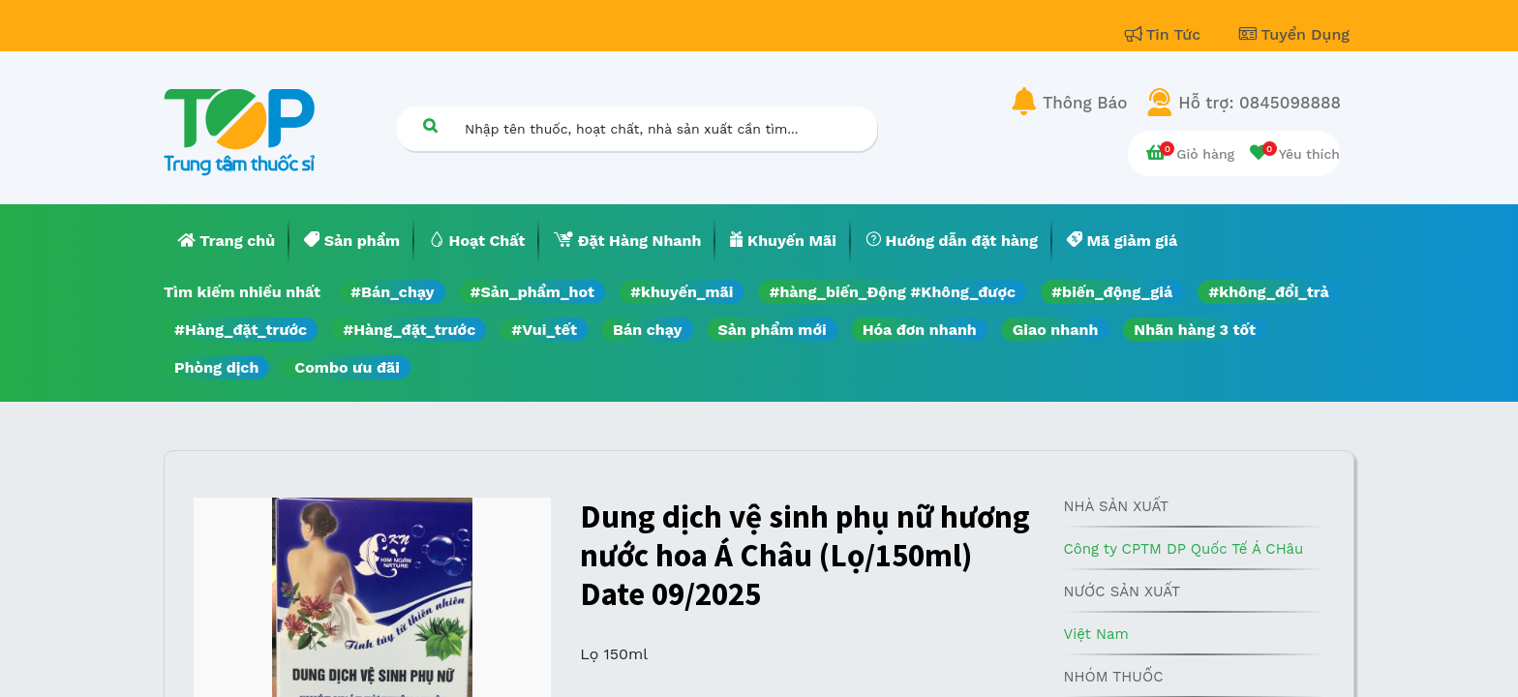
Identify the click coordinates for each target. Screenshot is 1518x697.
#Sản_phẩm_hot (532, 292)
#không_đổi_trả (1268, 292)
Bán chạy (647, 329)
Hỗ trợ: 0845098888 (1259, 102)
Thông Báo (1085, 102)
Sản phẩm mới (772, 329)
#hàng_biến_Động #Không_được (892, 292)
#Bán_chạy (392, 292)
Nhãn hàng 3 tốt (1195, 329)
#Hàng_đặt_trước (240, 329)
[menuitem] (226, 241)
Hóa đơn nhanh (920, 329)
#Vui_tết (544, 329)
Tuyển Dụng (1294, 34)
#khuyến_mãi (681, 292)
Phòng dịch (216, 367)
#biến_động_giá (1111, 292)
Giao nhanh (1056, 329)
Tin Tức (1165, 34)
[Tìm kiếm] (430, 125)
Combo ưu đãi (347, 367)
